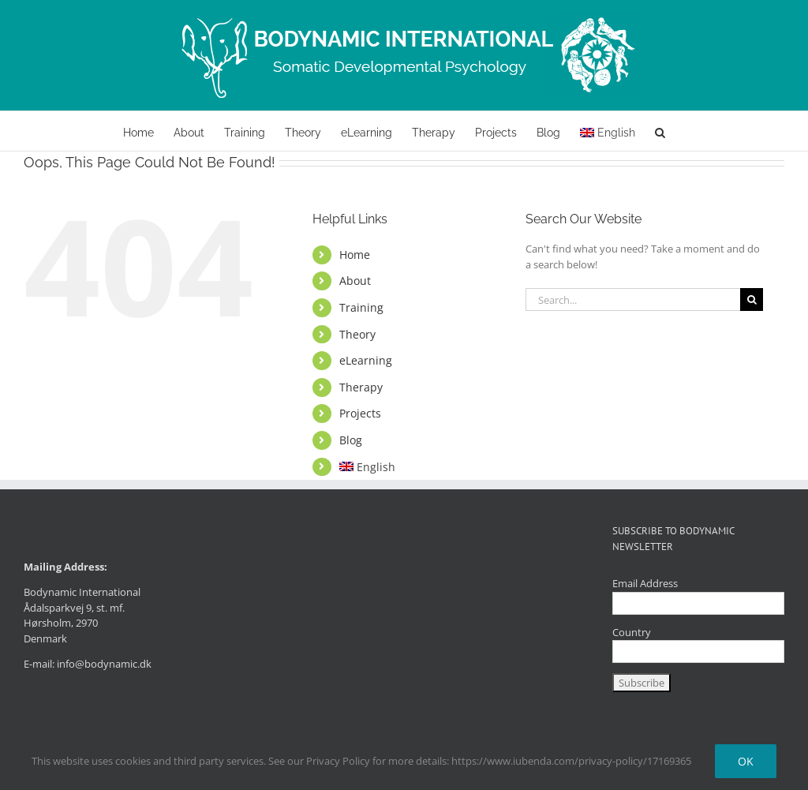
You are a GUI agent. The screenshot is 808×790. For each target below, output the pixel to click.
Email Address (645, 583)
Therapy (361, 387)
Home (354, 254)
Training (361, 307)
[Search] (751, 299)
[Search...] (633, 299)
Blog (350, 439)
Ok (746, 761)
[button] (660, 131)
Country (631, 632)
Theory (357, 334)
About (355, 280)
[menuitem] (607, 131)
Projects (360, 413)
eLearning (365, 360)
